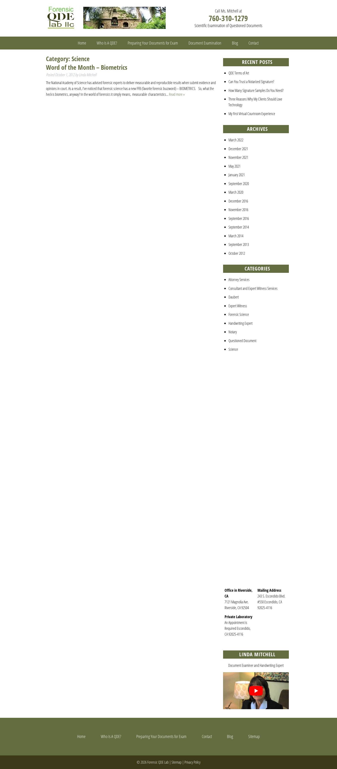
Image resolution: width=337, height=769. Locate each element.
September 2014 (238, 227)
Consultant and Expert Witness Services (252, 288)
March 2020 (235, 192)
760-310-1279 (228, 18)
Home (82, 43)
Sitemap (254, 736)
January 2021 (236, 174)
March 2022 (235, 139)
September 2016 (238, 218)
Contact (253, 43)
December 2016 (238, 201)
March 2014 (235, 235)
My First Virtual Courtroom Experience (251, 113)
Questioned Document (242, 340)
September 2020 (238, 183)
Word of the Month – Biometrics (86, 67)
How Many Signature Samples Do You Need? (255, 90)
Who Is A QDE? (107, 43)
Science (233, 349)
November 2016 (238, 209)
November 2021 (238, 157)
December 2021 (238, 148)
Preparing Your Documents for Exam (153, 43)
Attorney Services (239, 279)
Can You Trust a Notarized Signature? (251, 81)
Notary (232, 331)
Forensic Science (238, 314)
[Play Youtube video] (256, 690)
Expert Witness (237, 305)
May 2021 (234, 166)
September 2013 (238, 244)
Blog (235, 43)
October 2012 (236, 253)
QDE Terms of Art (238, 73)
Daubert (233, 297)
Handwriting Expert (240, 323)
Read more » (177, 94)
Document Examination (204, 43)
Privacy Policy (192, 762)
